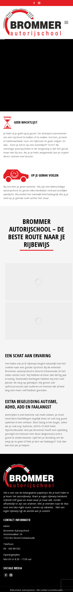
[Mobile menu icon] (66, 22)
